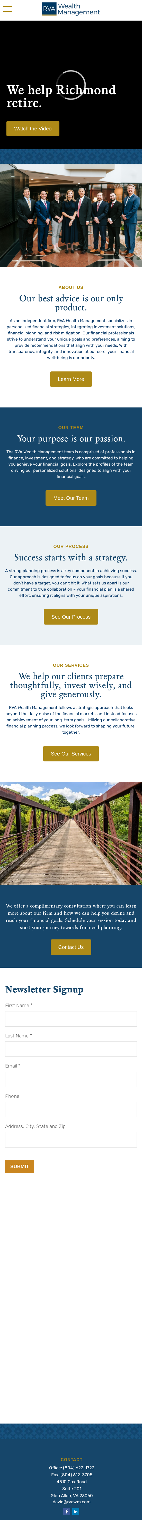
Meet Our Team (70, 498)
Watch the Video (33, 128)
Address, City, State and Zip (35, 1126)
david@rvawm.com (72, 1502)
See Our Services (71, 754)
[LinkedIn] (75, 1511)
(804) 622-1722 (78, 1468)
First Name (17, 1005)
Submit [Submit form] (19, 1166)
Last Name (17, 1036)
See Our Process (71, 617)
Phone (12, 1096)
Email (11, 1066)
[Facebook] (66, 1511)
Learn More (71, 379)
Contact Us (71, 947)
